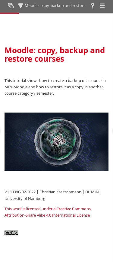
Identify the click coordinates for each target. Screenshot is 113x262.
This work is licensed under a (30, 208)
